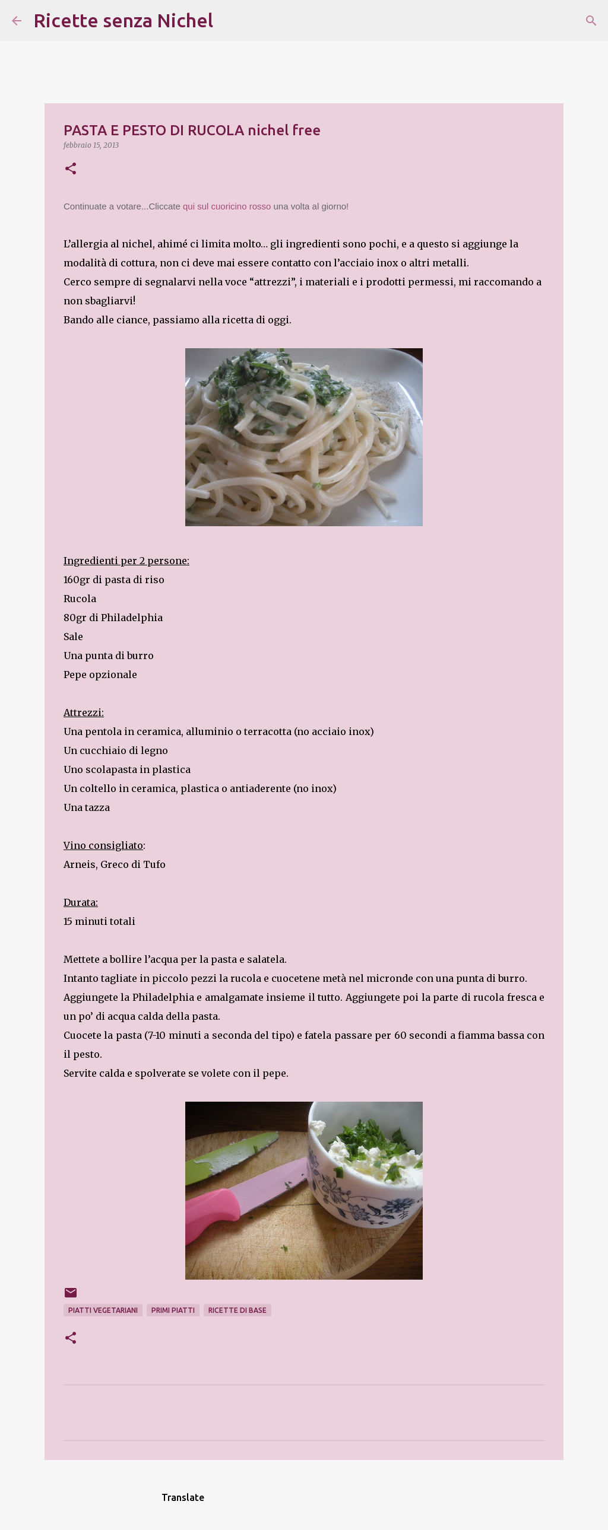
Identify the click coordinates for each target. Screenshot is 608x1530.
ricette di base (237, 1310)
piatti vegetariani (103, 1310)
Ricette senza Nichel (123, 20)
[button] (71, 169)
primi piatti (173, 1310)
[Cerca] (230, 21)
